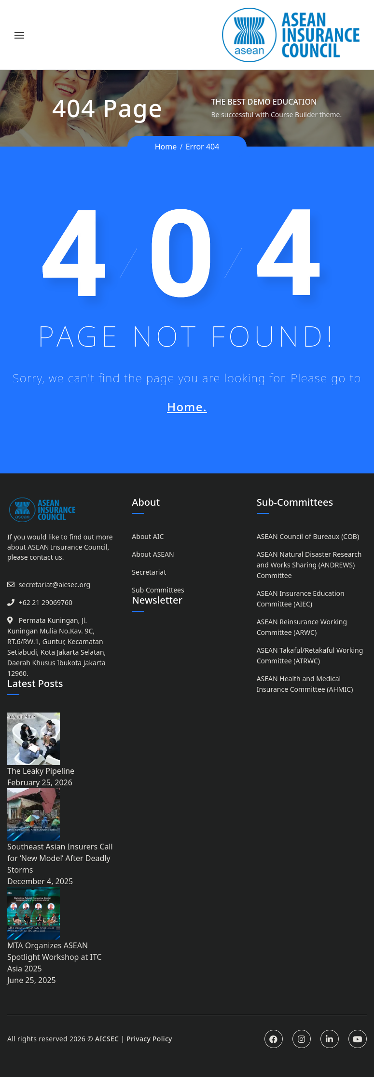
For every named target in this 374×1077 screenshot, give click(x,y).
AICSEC (107, 1038)
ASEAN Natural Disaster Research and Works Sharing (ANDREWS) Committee (309, 565)
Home (166, 146)
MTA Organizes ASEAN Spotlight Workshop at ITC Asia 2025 (54, 957)
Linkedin (329, 1039)
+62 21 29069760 (45, 602)
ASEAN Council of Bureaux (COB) (308, 536)
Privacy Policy (149, 1038)
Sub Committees (158, 589)
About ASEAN (153, 554)
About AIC (148, 536)
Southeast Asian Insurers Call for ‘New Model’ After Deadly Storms (60, 858)
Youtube (357, 1039)
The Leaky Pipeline (40, 771)
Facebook (273, 1039)
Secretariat (149, 572)
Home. (187, 407)
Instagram (301, 1039)
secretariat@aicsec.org (55, 584)
